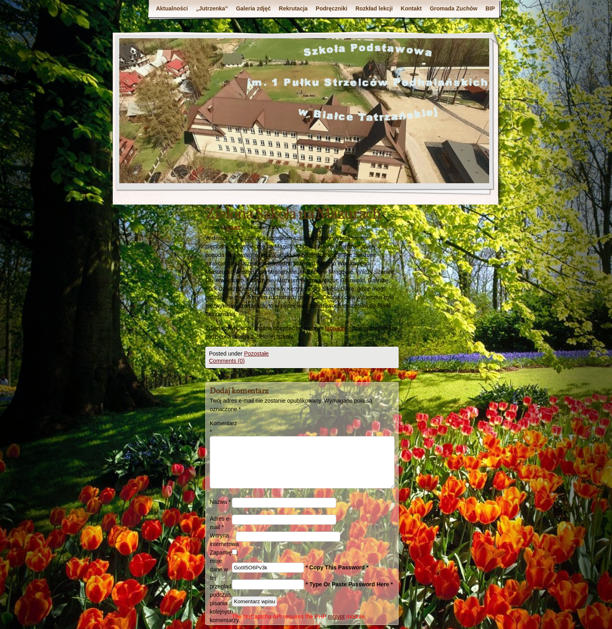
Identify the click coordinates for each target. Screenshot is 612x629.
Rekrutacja (293, 8)
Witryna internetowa (223, 539)
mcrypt (336, 616)
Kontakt (411, 8)
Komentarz (221, 427)
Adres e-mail (220, 522)
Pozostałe (256, 353)
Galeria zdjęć (253, 8)
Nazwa (220, 502)
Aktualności (172, 8)
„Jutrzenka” (212, 8)
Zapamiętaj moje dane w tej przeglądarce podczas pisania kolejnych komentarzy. (221, 586)
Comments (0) (227, 361)
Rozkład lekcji (374, 8)
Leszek (233, 227)
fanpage (335, 328)
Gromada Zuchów (453, 8)
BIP (490, 8)
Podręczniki (331, 8)
